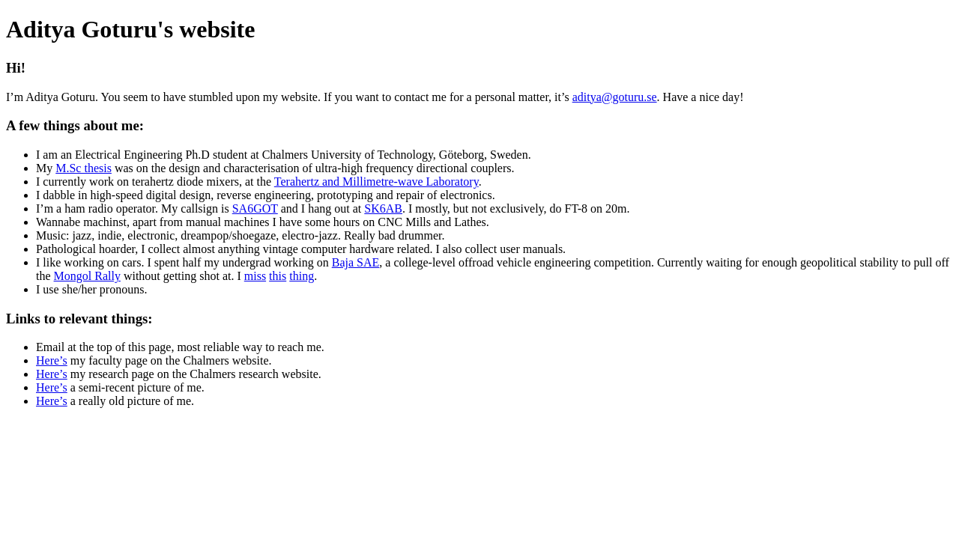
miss (255, 276)
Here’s (51, 360)
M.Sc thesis (83, 168)
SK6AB (383, 208)
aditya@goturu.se (614, 97)
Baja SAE (356, 262)
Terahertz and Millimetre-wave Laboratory (376, 181)
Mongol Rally (87, 276)
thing (301, 276)
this (277, 276)
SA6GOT (255, 208)
